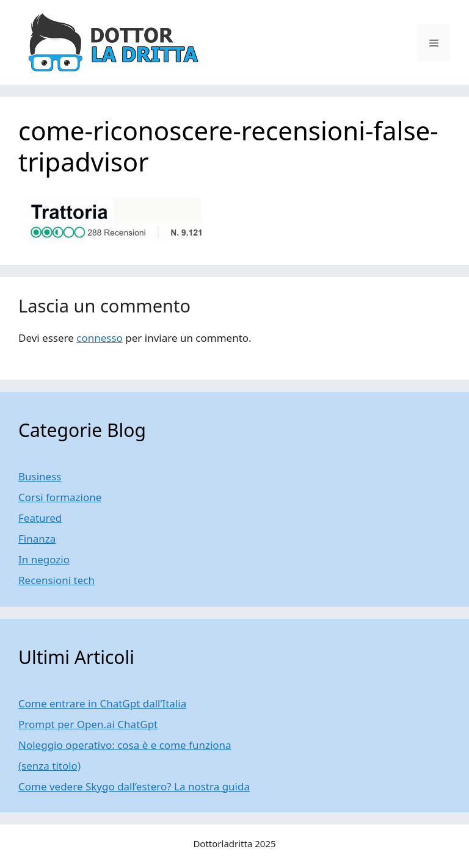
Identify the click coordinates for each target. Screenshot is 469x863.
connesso (99, 338)
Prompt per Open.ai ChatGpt (88, 724)
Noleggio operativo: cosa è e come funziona (124, 745)
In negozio (44, 559)
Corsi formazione (59, 497)
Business (39, 476)
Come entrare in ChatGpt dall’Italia (102, 703)
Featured (40, 518)
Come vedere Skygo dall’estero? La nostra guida (134, 786)
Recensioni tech (56, 580)
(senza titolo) (49, 766)
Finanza (37, 539)
